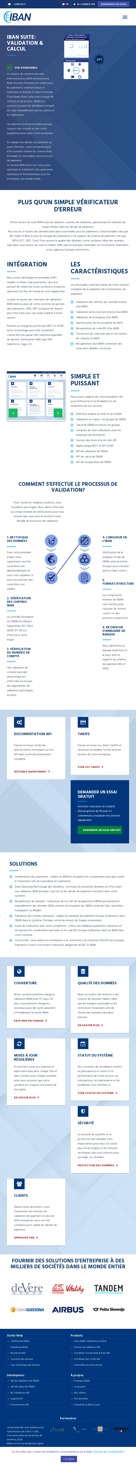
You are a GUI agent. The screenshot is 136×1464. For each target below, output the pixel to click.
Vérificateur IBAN (19, 1341)
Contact (16, 4)
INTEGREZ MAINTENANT (30, 771)
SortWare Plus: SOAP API (87, 1359)
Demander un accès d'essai (88, 1365)
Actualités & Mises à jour (87, 1405)
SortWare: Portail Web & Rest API (92, 1353)
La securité (80, 1387)
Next (58, 414)
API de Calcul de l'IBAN (22, 1387)
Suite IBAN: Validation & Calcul (90, 1341)
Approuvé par (24, 1238)
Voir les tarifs (89, 767)
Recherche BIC (18, 1353)
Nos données (81, 1399)
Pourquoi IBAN (82, 1381)
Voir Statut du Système (96, 1093)
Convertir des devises (21, 1359)
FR (65, 4)
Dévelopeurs (15, 1375)
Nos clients (80, 1393)
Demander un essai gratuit (102, 830)
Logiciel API (16, 1399)
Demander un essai (113, 4)
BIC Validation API (19, 1393)
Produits (77, 1335)
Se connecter (83, 4)
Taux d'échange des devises (25, 1365)
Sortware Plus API (19, 1405)
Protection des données (96, 1165)
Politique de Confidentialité (108, 1452)
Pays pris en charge (29, 1021)
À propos (77, 1375)
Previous (13, 414)
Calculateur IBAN (19, 1347)
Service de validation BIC (87, 1347)
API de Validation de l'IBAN (24, 1381)
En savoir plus (89, 1025)
